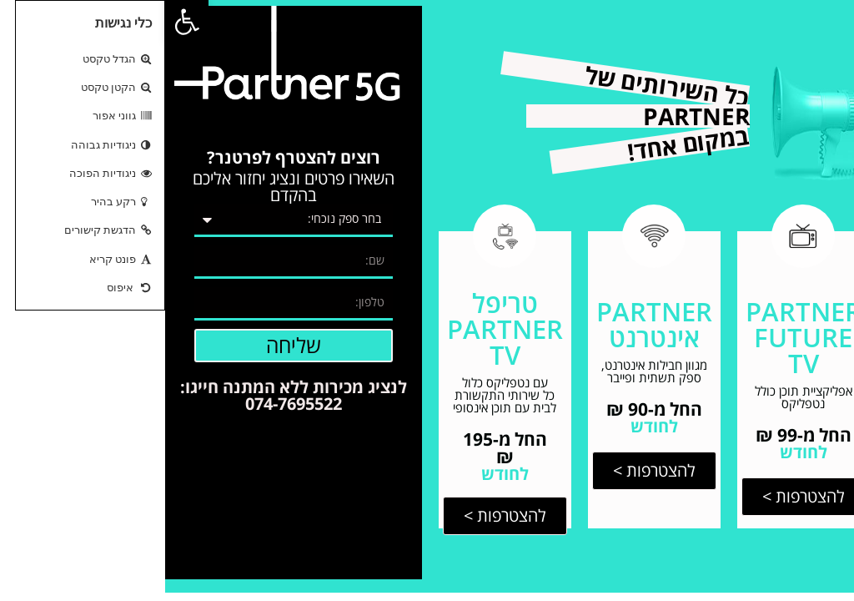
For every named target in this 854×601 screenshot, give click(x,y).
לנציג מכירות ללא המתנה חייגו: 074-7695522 (128, 395)
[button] (21, 21)
